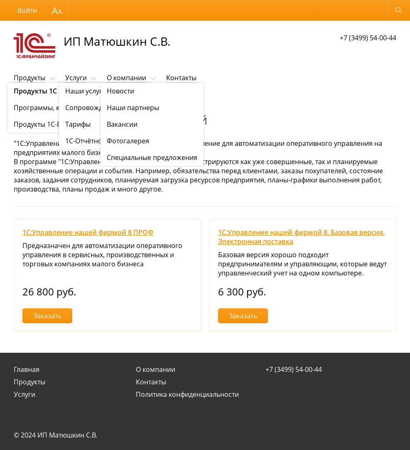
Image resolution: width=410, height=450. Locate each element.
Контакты (181, 77)
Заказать (47, 315)
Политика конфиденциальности (187, 394)
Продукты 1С (59, 98)
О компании (126, 77)
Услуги (76, 77)
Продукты (29, 77)
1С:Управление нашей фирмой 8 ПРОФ (87, 232)
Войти (27, 10)
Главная (26, 369)
